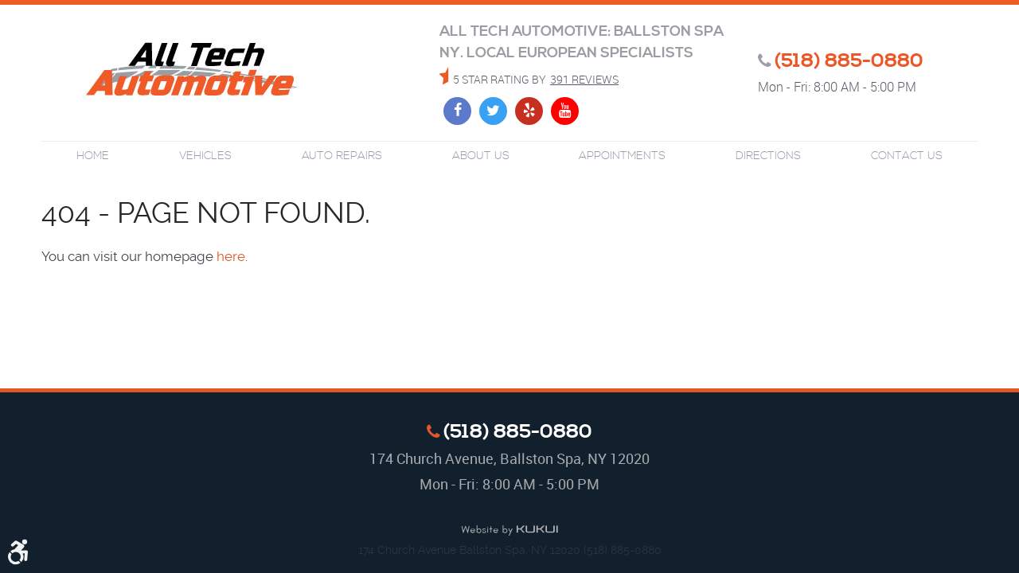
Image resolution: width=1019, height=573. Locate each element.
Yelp (529, 111)
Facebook (457, 111)
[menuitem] (92, 156)
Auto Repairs (342, 156)
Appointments (622, 156)
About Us (481, 156)
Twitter (493, 111)
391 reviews (584, 79)
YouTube (565, 111)
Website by (509, 531)
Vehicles (205, 156)
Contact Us (907, 156)
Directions (768, 156)
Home (92, 156)
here (231, 256)
